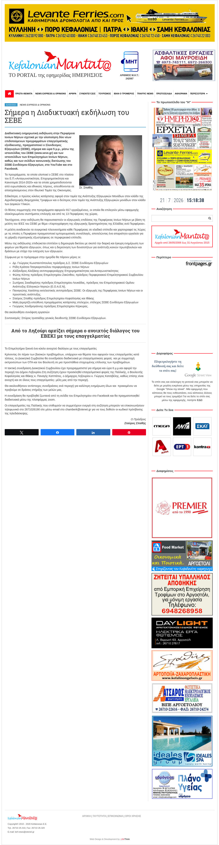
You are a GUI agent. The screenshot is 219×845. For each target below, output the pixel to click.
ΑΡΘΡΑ (72, 93)
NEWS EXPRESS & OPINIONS (50, 93)
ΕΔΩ (199, 400)
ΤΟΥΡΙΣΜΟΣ (105, 93)
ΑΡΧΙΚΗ (86, 816)
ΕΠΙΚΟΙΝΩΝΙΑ (115, 816)
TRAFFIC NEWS (145, 93)
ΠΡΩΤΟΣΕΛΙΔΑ (164, 93)
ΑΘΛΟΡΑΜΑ (181, 93)
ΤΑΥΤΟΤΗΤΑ (99, 816)
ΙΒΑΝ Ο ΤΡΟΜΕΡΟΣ (124, 93)
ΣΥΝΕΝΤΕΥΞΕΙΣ (87, 93)
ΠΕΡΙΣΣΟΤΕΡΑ (199, 93)
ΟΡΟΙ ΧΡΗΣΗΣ (133, 816)
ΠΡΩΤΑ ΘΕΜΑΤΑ (23, 93)
